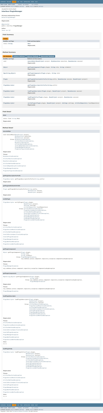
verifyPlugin (32, 103)
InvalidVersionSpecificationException (36, 213)
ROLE (29, 43)
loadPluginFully (33, 97)
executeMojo (31, 61)
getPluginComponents (34, 73)
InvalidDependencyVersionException (26, 145)
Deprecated (27, 1)
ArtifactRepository (81, 103)
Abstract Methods (33, 56)
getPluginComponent (34, 67)
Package (9, 1)
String (10, 43)
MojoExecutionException (22, 139)
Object (5, 67)
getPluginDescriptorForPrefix (37, 85)
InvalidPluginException (31, 215)
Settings (65, 103)
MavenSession (72, 61)
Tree (21, 1)
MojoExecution (55, 61)
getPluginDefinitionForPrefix (37, 79)
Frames (20, 4)
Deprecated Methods (47, 56)
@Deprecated (5, 24)
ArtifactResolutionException (24, 141)
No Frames (26, 4)
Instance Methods (19, 56)
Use (18, 1)
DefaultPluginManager (8, 17)
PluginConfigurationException (24, 149)
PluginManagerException (22, 147)
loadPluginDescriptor (34, 91)
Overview (3, 1)
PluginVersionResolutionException (35, 210)
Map (4, 73)
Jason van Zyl (6, 30)
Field (12, 6)
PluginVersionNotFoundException (34, 220)
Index (32, 1)
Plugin (43, 67)
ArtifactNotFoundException (23, 144)
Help (36, 1)
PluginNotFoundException (32, 218)
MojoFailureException (22, 142)
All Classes (35, 4)
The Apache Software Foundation (20, 411)
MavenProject (40, 61)
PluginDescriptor (8, 85)
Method (22, 6)
